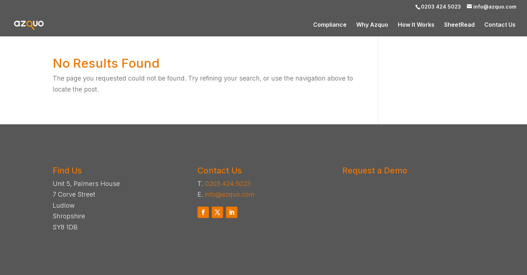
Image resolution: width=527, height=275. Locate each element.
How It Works (416, 25)
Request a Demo (374, 171)
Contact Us (500, 25)
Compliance (330, 25)
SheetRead (459, 25)
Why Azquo (372, 25)
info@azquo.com (230, 194)
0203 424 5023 (228, 183)
